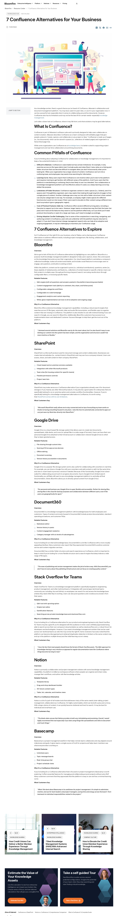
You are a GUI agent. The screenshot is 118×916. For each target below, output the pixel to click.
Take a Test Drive (91, 3)
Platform (38, 3)
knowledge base (74, 146)
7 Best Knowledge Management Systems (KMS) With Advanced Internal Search (56, 845)
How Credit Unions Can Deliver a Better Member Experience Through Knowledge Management (21, 845)
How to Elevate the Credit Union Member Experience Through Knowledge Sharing (95, 845)
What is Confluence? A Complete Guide (80, 912)
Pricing (65, 3)
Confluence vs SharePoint (25, 912)
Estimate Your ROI (17, 900)
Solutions (47, 3)
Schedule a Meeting (106, 3)
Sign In (82, 3)
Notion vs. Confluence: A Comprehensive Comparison (50, 912)
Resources (57, 3)
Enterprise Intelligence (25, 3)
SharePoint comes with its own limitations (52, 397)
